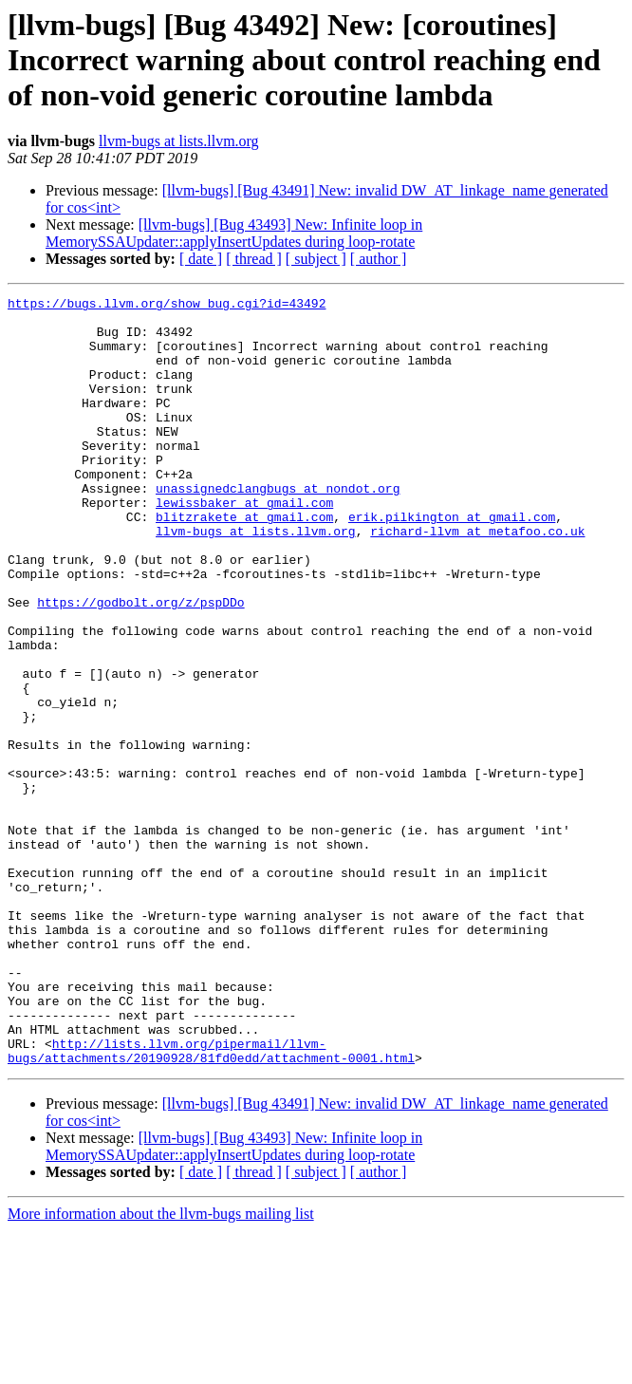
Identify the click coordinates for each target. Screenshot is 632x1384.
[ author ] (378, 259)
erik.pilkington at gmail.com (451, 561)
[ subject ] (316, 259)
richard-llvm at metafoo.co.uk (477, 579)
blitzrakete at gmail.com (244, 561)
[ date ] (200, 259)
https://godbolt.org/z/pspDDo (140, 664)
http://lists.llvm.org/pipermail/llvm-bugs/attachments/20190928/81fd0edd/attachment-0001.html (211, 1203)
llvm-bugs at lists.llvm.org (179, 141)
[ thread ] (254, 259)
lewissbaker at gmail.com (244, 544)
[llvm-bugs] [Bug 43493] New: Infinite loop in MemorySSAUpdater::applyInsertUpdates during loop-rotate (234, 233)
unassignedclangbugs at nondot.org (278, 527)
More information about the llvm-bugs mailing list (161, 1367)
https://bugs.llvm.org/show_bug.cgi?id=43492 (166, 305)
